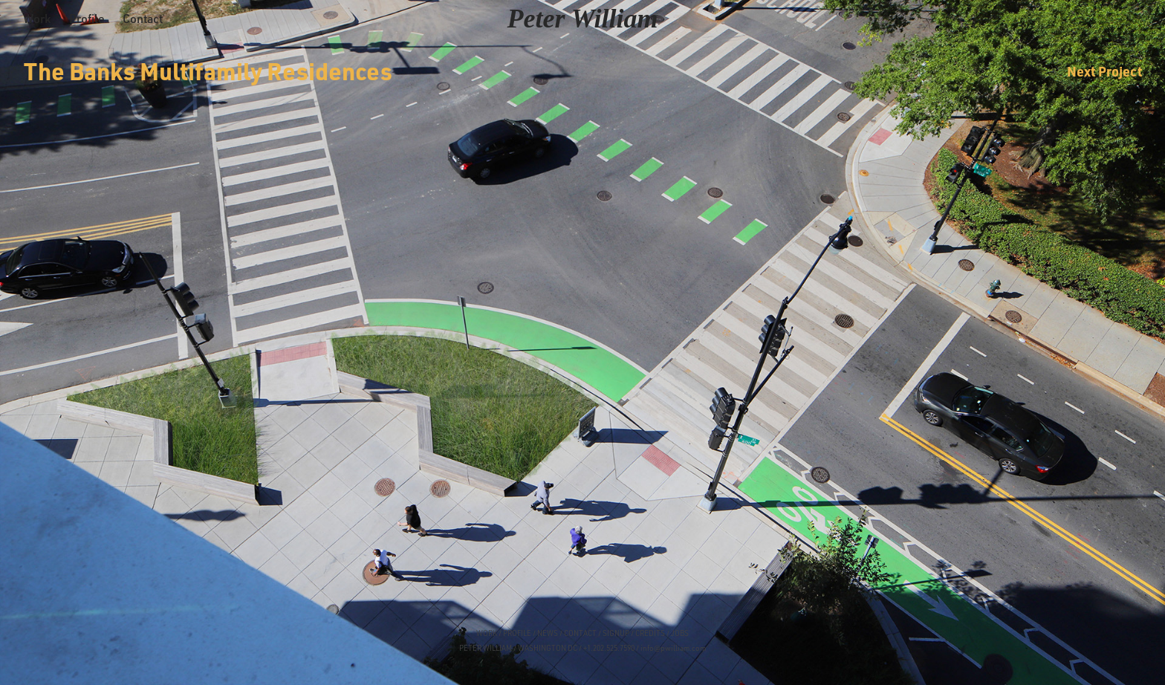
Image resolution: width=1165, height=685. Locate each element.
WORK (486, 633)
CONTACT (580, 633)
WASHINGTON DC (547, 647)
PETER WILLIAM (485, 647)
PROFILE (517, 633)
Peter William (582, 18)
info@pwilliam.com (673, 647)
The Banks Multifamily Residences (208, 71)
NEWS (547, 633)
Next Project (1104, 70)
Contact (143, 18)
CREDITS (649, 633)
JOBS (680, 633)
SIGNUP (616, 633)
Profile (87, 18)
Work (37, 18)
